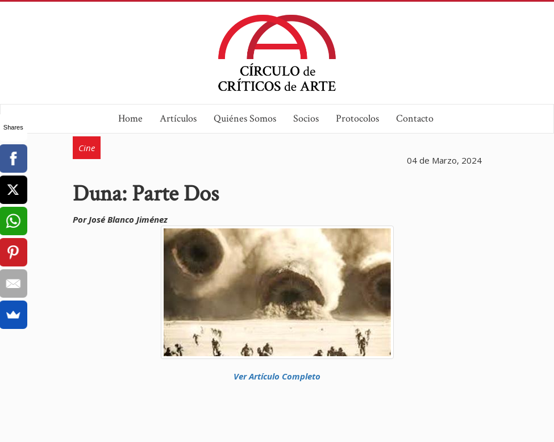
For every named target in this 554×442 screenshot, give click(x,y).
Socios (306, 118)
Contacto (415, 118)
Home (130, 118)
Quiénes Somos (245, 118)
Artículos (178, 118)
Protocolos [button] (357, 118)
